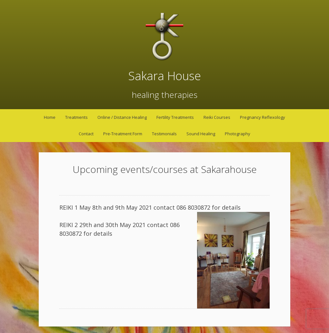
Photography (237, 134)
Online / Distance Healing (122, 117)
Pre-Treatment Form (122, 134)
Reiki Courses (217, 117)
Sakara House (164, 76)
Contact (86, 134)
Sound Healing (200, 134)
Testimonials (164, 134)
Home (49, 117)
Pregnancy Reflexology (262, 117)
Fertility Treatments (175, 117)
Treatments (76, 117)
